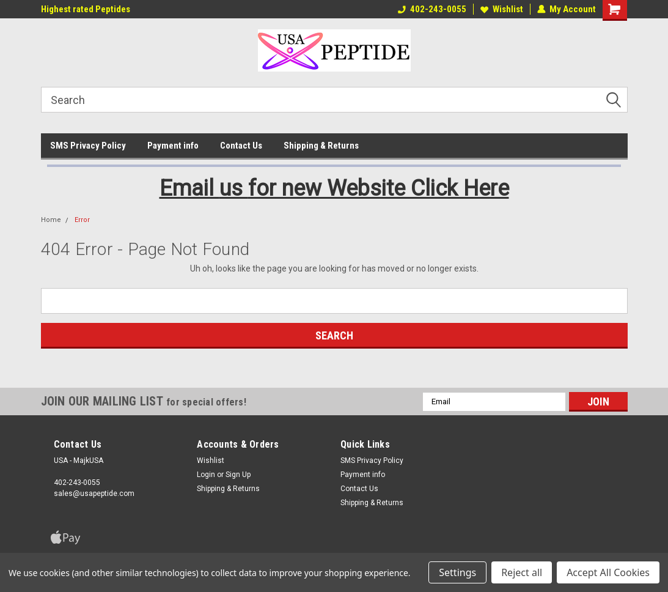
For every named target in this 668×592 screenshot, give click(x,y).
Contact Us (241, 145)
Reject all (521, 572)
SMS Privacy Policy (88, 145)
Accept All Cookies (608, 572)
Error (82, 220)
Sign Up (238, 474)
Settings (457, 572)
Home (51, 220)
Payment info (173, 145)
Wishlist (501, 9)
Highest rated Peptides (85, 9)
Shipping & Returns (321, 145)
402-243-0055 (432, 9)
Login (206, 474)
